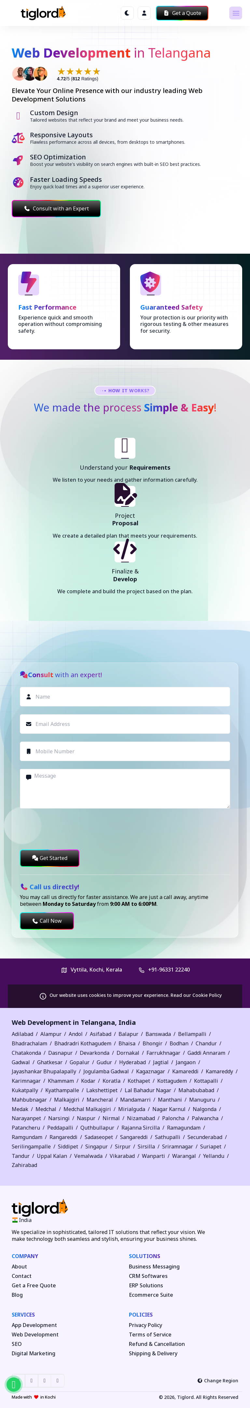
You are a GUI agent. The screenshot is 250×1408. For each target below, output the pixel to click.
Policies (141, 1314)
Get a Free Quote (34, 1285)
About (19, 1266)
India (127, 1022)
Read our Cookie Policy (196, 995)
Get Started (49, 858)
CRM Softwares (148, 1276)
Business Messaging (154, 1266)
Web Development (35, 1334)
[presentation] (69, 829)
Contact (22, 1276)
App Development (34, 1325)
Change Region (218, 1380)
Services (23, 1314)
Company (25, 1256)
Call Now (47, 920)
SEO (17, 1344)
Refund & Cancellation (157, 1344)
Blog (17, 1295)
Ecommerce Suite (151, 1295)
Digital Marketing (33, 1353)
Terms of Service (150, 1334)
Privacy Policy (145, 1325)
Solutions (144, 1256)
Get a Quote (182, 13)
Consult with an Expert (56, 208)
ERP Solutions (146, 1285)
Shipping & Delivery (153, 1353)
